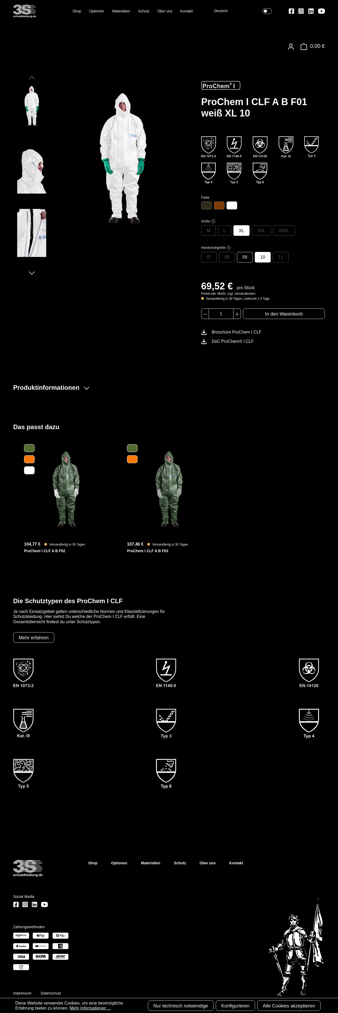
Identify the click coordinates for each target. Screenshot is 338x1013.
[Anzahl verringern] (205, 313)
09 (244, 257)
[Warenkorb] (311, 46)
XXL (261, 230)
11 (280, 257)
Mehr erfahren (34, 637)
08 (226, 257)
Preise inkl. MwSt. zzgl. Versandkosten (228, 294)
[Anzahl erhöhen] (237, 313)
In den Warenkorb (284, 314)
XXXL (284, 230)
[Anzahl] (221, 313)
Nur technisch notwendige (180, 1006)
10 (262, 257)
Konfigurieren (235, 1006)
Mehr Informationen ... (90, 1008)
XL (241, 230)
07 (209, 257)
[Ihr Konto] (290, 46)
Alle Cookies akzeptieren (289, 1006)
